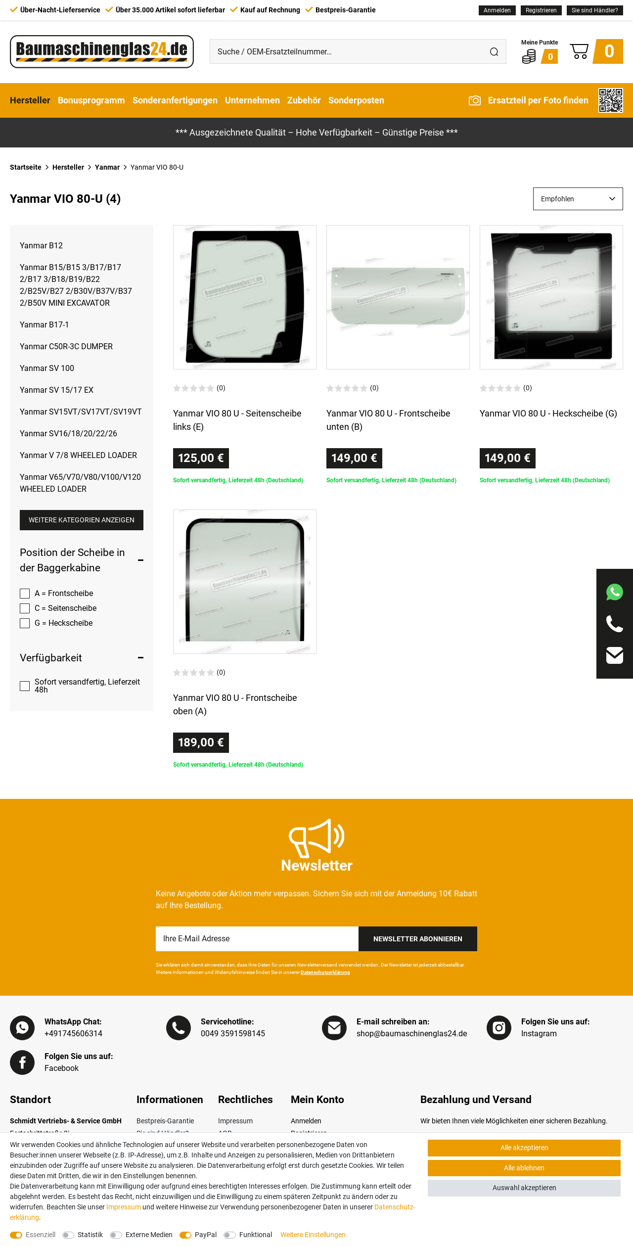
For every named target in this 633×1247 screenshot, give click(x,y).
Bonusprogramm (91, 100)
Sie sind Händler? (595, 10)
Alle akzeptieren (524, 1148)
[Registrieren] (541, 10)
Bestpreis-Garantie (165, 1121)
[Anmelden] (497, 10)
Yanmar (107, 167)
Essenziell (40, 1235)
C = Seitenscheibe (65, 608)
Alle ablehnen (524, 1168)
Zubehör (304, 100)
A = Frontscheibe (64, 593)
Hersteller (30, 100)
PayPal (206, 1235)
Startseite (26, 167)
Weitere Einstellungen (313, 1235)
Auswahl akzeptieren (524, 1188)
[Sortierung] (578, 198)
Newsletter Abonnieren (417, 939)
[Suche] (494, 51)
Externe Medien (149, 1235)
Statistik (90, 1235)
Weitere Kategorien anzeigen (82, 520)
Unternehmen (252, 100)
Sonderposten (356, 100)
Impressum (235, 1121)
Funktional (255, 1235)
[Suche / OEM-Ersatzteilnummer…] (346, 51)
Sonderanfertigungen (175, 100)
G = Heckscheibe (63, 623)
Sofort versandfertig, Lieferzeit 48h (87, 685)
